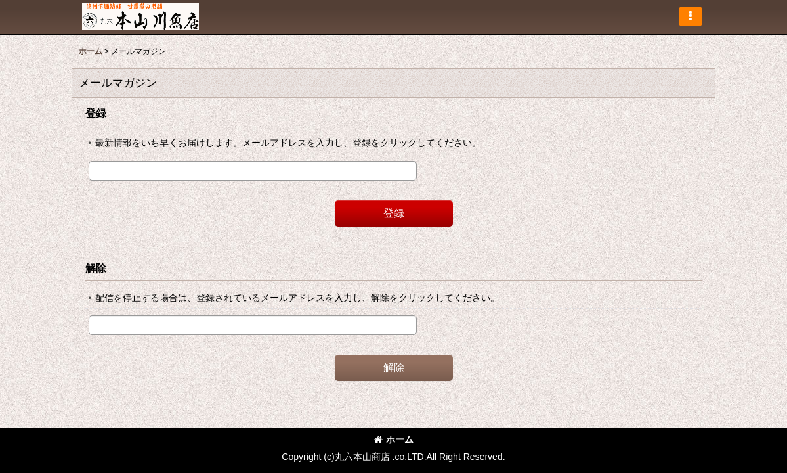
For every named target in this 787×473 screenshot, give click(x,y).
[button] (690, 16)
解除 (95, 268)
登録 (95, 113)
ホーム (394, 439)
